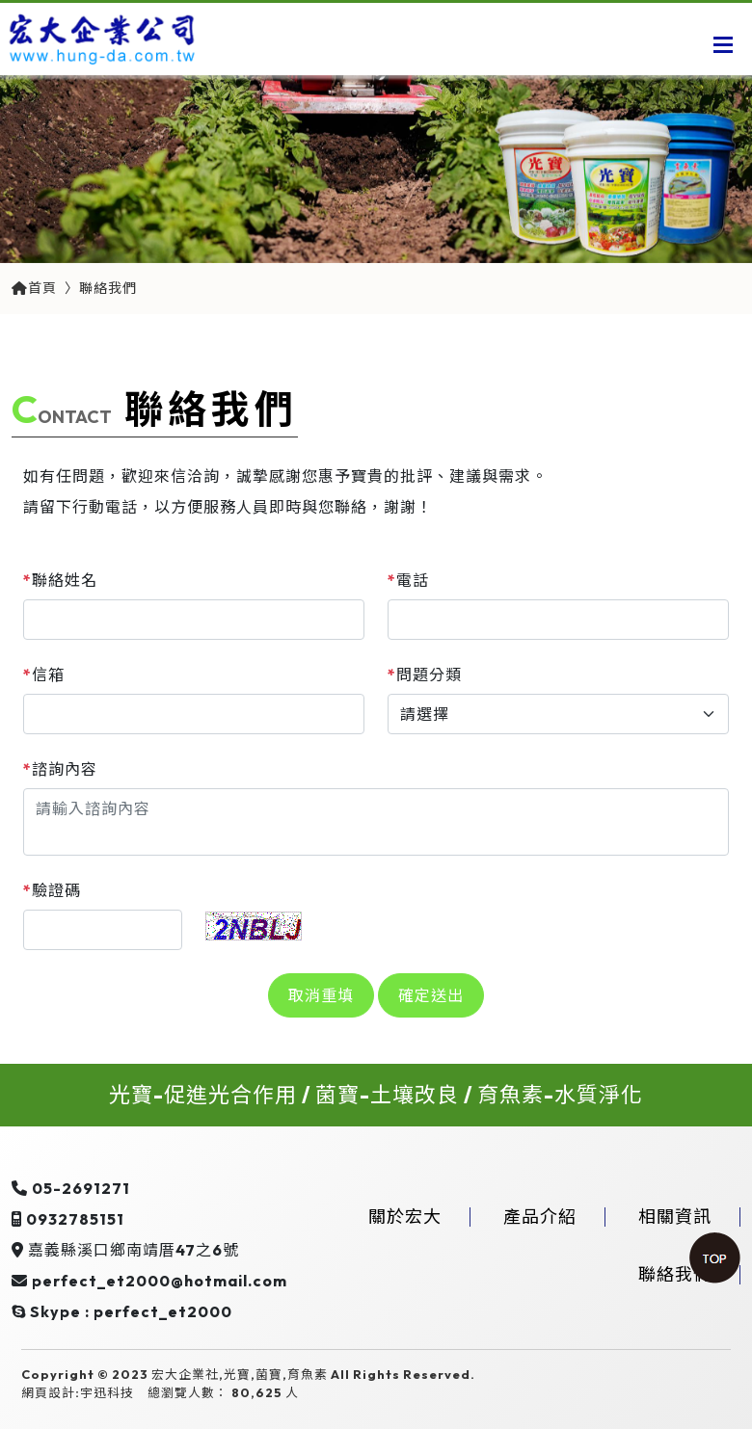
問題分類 (425, 674)
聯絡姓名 (60, 580)
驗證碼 (52, 890)
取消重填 (321, 995)
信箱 (44, 674)
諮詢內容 (60, 769)
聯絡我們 (108, 288)
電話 (408, 580)
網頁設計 (48, 1392)
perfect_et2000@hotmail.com (159, 1280)
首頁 (34, 288)
